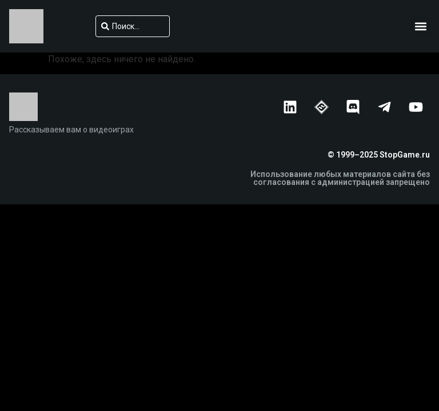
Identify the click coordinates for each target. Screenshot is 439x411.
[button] (420, 26)
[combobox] (132, 26)
